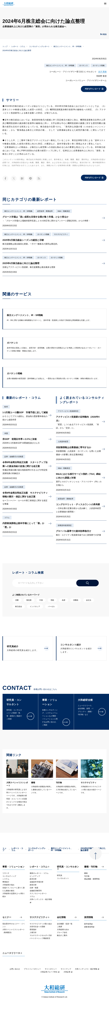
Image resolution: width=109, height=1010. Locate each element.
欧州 (6, 407)
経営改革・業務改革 (45, 211)
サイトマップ (66, 969)
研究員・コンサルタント (68, 868)
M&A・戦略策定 (64, 211)
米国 (6, 433)
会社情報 (61, 917)
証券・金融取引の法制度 (13, 457)
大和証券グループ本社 (50, 972)
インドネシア (35, 606)
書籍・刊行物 (90, 867)
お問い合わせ (15, 969)
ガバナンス (83, 65)
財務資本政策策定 (65, 525)
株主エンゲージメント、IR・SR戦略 (68, 46)
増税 (52, 600)
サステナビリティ (61, 234)
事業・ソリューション (13, 867)
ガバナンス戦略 (99, 65)
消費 (17, 600)
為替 (63, 600)
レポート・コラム (18, 46)
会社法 (88, 600)
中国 (41, 600)
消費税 (75, 600)
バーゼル (51, 606)
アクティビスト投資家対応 (68, 411)
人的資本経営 (63, 442)
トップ (5, 46)
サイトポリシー (51, 969)
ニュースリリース (11, 953)
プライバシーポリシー (32, 969)
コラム (7, 518)
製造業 (29, 600)
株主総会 (18, 606)
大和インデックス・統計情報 (87, 969)
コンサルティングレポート (39, 46)
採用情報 (88, 917)
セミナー (6, 917)
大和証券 (68, 972)
